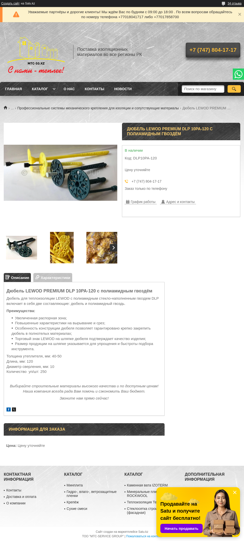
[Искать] (234, 89)
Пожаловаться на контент (144, 536)
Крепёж (73, 502)
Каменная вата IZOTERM (147, 485)
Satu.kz (143, 532)
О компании (15, 503)
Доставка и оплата (21, 497)
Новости (123, 89)
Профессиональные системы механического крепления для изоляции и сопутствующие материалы (98, 108)
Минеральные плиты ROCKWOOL (144, 494)
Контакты (94, 89)
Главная (13, 89)
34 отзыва (235, 3)
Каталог (40, 89)
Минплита (75, 485)
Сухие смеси (77, 509)
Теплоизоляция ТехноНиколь (150, 502)
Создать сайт (10, 3)
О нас (69, 89)
